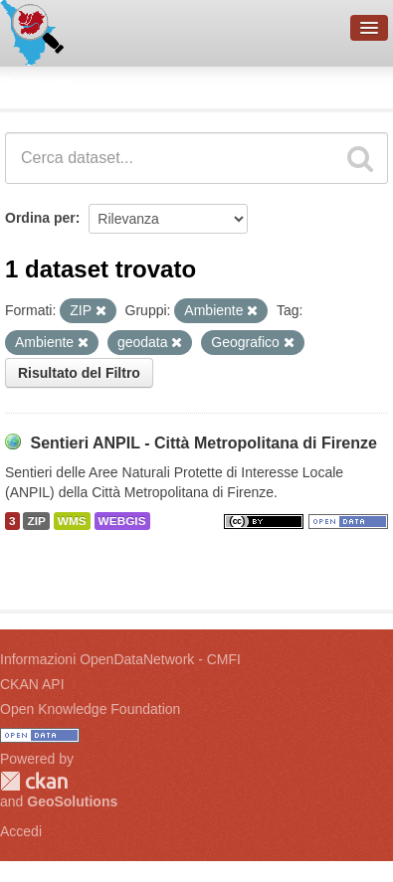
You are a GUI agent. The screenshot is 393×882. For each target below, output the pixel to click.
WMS (72, 521)
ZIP (36, 521)
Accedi (21, 831)
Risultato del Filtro (79, 373)
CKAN (34, 781)
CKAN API (32, 684)
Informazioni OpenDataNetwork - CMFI (120, 659)
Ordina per (40, 218)
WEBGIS (122, 521)
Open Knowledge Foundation (90, 709)
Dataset (36, 84)
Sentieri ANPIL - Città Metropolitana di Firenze (203, 443)
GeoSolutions (72, 801)
